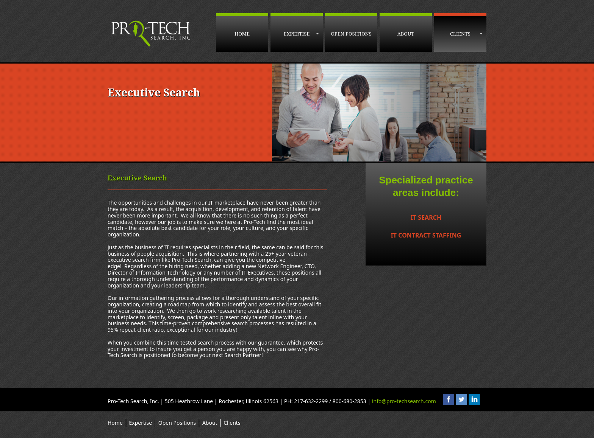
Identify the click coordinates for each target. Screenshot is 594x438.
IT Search (426, 217)
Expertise (297, 33)
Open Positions (351, 33)
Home (242, 33)
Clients (460, 33)
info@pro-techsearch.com (404, 401)
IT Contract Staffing (426, 235)
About (405, 33)
